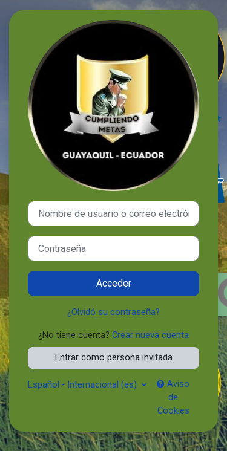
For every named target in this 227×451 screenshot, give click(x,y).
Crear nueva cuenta (150, 334)
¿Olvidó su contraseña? (113, 312)
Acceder (113, 283)
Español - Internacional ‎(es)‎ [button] (83, 384)
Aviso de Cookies (173, 397)
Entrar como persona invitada (114, 357)
